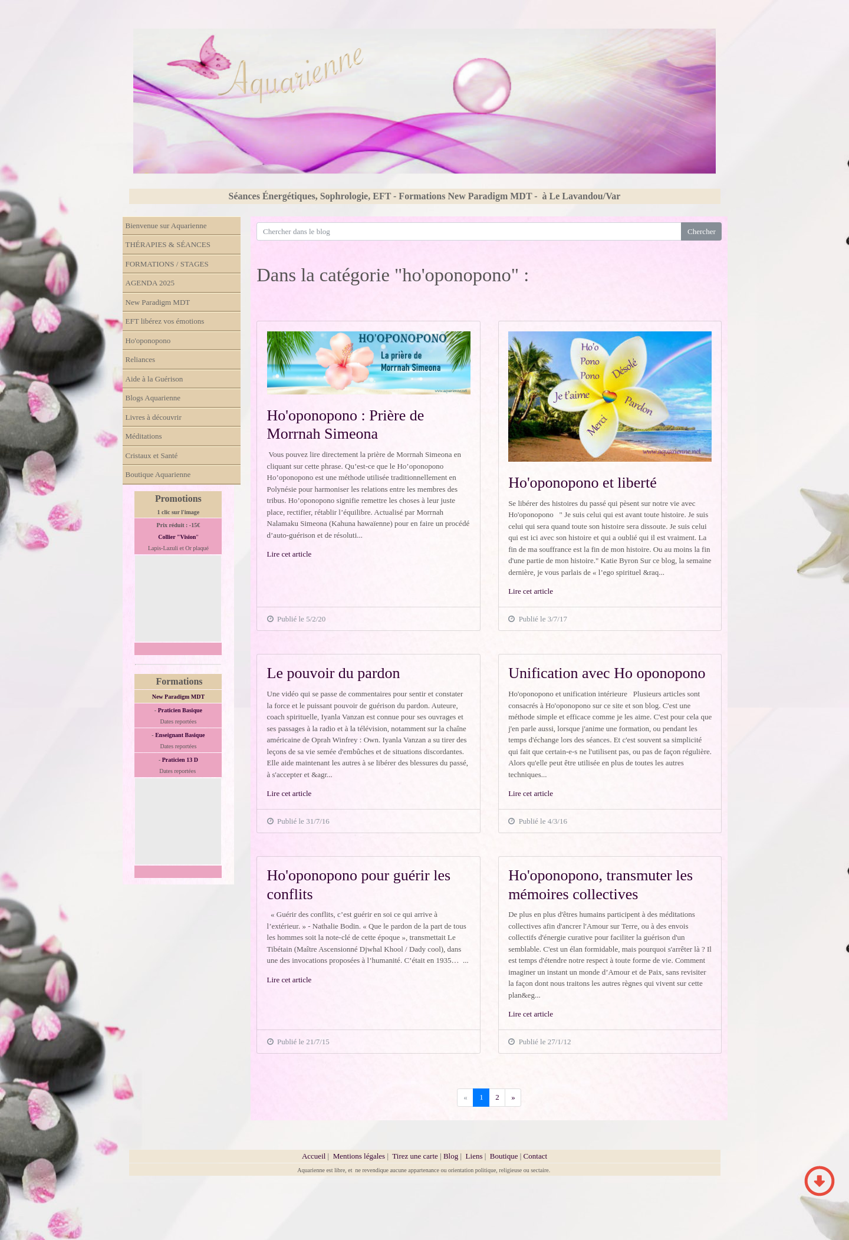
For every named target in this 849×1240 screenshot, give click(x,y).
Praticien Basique (180, 710)
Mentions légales (359, 1156)
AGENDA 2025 (150, 282)
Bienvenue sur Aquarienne (166, 225)
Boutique (505, 1156)
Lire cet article (289, 554)
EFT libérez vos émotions (165, 321)
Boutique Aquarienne (158, 474)
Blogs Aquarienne (153, 397)
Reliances (141, 359)
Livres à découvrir (154, 417)
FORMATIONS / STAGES (167, 263)
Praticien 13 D (180, 760)
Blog (450, 1156)
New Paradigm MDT (158, 302)
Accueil (313, 1156)
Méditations (144, 436)
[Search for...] (469, 231)
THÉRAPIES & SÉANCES (168, 244)
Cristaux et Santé (152, 455)
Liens (474, 1156)
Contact (535, 1156)
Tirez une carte (415, 1156)
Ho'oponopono (148, 340)
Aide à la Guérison (154, 378)
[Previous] (513, 1097)
